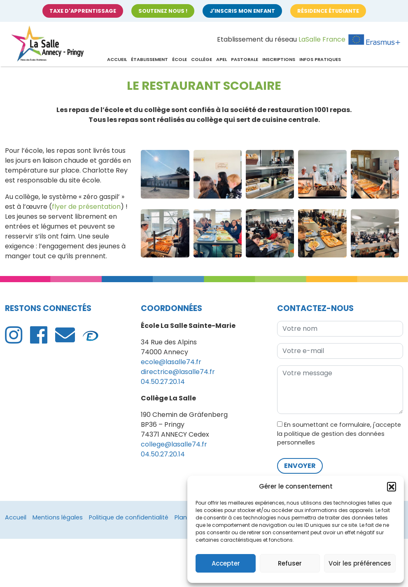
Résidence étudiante (328, 10)
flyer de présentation (86, 206)
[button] (391, 486)
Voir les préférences (360, 563)
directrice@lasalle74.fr (178, 372)
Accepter (226, 563)
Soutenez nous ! (162, 10)
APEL (221, 59)
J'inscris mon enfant (242, 10)
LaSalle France (321, 39)
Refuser (290, 563)
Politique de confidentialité (128, 517)
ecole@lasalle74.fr (171, 362)
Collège (201, 59)
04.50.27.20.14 (163, 381)
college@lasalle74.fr (174, 444)
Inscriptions (278, 59)
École (179, 59)
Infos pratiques (320, 59)
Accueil (117, 59)
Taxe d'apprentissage (82, 10)
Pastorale (244, 59)
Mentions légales (58, 517)
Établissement (149, 59)
